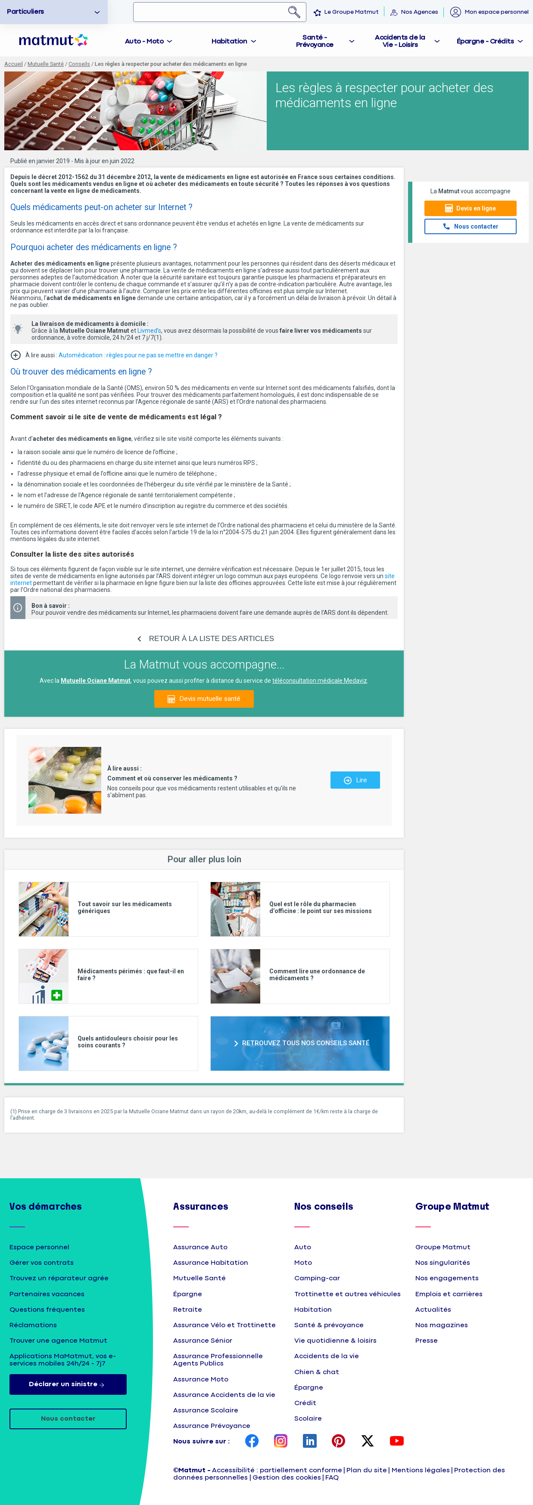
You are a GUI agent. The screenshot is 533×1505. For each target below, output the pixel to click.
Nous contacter (476, 226)
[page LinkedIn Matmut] (310, 1441)
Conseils (79, 64)
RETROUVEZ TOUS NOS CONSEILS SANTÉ (306, 1043)
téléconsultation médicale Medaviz (319, 680)
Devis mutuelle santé (209, 699)
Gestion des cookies (286, 1477)
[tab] (149, 40)
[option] (54, 12)
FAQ (332, 1477)
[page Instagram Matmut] (281, 1441)
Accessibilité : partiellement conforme (277, 1470)
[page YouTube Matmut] (397, 1441)
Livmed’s (149, 330)
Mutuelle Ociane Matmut (96, 680)
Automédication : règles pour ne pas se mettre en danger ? (138, 355)
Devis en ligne (476, 208)
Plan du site (366, 1470)
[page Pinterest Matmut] (339, 1441)
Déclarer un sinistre (68, 1384)
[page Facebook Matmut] (252, 1441)
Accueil (13, 64)
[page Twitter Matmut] (367, 1441)
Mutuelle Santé (46, 64)
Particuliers (25, 11)
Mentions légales (421, 1470)
